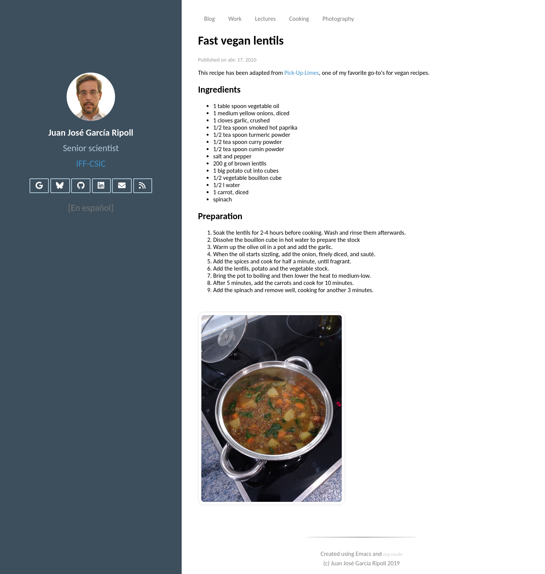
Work (234, 18)
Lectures (265, 18)
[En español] (91, 207)
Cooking (299, 18)
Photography (338, 18)
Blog (209, 18)
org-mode (392, 554)
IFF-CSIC (91, 163)
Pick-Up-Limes (301, 72)
